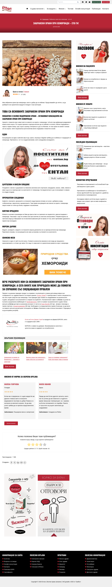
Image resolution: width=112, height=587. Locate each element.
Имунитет (61, 564)
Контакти (105, 9)
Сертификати (7, 572)
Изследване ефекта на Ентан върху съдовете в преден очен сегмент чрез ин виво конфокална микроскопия (92, 201)
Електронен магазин (37, 559)
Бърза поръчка (96, 2)
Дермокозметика (91, 559)
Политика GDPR (8, 569)
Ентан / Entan (41, 295)
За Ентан (6, 559)
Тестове (70, 9)
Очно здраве (62, 561)
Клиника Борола (36, 564)
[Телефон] (86, 2)
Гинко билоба (45, 304)
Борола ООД (35, 561)
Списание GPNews (36, 567)
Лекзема (61, 569)
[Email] (21, 462)
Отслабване (89, 564)
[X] (14, 462)
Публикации (96, 9)
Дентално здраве (91, 572)
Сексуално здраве (91, 569)
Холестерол (89, 561)
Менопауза (89, 567)
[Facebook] (82, 2)
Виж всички (9, 366)
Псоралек (61, 572)
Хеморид (61, 567)
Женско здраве (63, 559)
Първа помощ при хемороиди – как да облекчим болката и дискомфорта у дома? (96, 166)
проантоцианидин (19, 306)
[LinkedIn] (18, 462)
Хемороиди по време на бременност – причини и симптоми (11, 359)
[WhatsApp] (24, 462)
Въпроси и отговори (9, 561)
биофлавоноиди (32, 302)
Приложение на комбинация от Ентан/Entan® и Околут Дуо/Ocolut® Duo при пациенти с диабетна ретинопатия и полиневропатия (92, 193)
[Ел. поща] (89, 2)
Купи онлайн (106, 2)
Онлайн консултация (82, 9)
